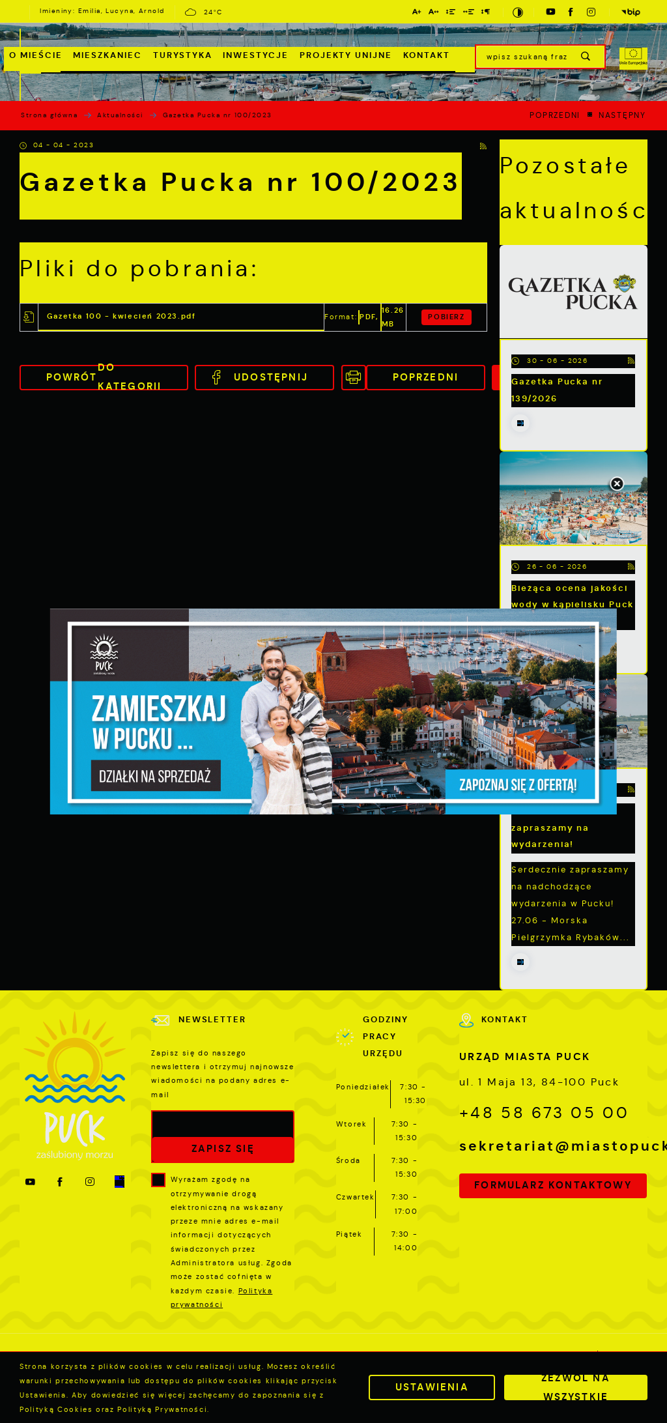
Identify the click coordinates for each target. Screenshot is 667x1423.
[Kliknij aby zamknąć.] (617, 485)
